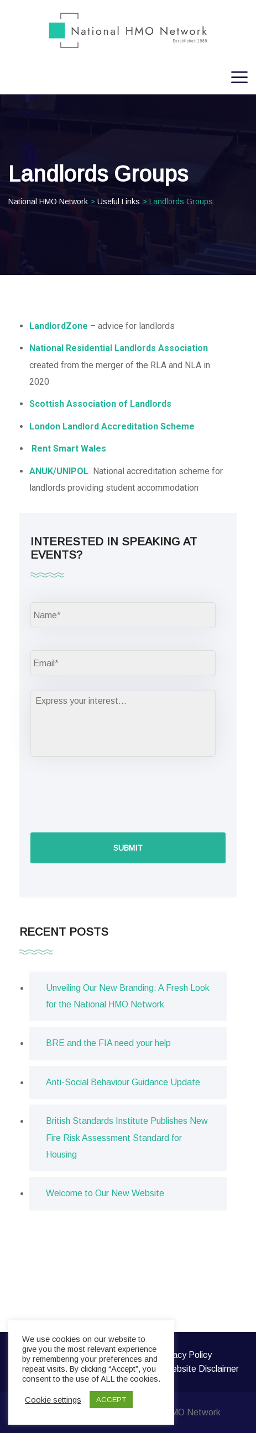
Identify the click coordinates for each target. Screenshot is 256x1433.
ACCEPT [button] (111, 1399)
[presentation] (114, 793)
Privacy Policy (185, 1355)
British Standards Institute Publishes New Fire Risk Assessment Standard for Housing (127, 1137)
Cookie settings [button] (53, 1399)
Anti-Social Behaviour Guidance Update (123, 1082)
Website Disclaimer (201, 1368)
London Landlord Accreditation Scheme (112, 426)
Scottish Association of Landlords (100, 404)
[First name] (123, 615)
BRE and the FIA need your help (108, 1043)
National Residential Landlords (92, 348)
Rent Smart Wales (69, 448)
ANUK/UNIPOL (60, 471)
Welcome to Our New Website (105, 1193)
